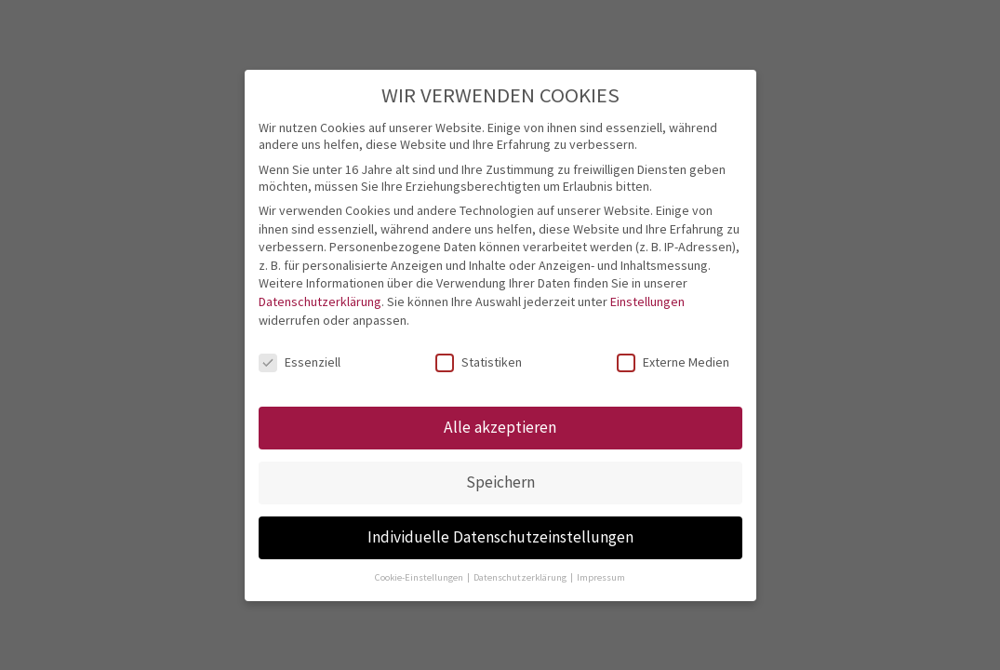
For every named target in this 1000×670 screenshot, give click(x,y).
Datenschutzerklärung (320, 301)
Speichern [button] (500, 482)
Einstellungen (647, 301)
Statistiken (478, 362)
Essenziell (299, 362)
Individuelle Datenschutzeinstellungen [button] (500, 537)
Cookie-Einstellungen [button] (420, 577)
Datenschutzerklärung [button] (520, 577)
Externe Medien (673, 362)
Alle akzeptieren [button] (500, 427)
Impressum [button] (601, 577)
